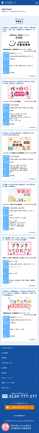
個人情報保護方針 (19, 416)
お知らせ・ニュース (7, 378)
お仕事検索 (5, 353)
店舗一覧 (4, 373)
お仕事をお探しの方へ (8, 348)
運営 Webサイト (6, 388)
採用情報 (4, 358)
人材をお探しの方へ (7, 363)
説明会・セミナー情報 (8, 383)
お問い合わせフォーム (19, 407)
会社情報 (4, 368)
